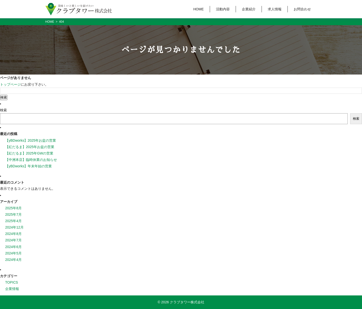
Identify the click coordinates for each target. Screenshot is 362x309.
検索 (3, 110)
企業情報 (12, 289)
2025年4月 (13, 221)
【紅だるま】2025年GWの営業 (29, 153)
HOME (198, 9)
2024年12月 (14, 227)
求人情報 (275, 9)
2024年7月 (13, 240)
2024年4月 (13, 260)
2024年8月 (13, 234)
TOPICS (11, 282)
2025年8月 (13, 208)
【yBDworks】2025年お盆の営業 (30, 140)
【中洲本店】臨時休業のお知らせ (31, 160)
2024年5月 (13, 253)
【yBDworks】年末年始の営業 (28, 166)
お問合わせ (302, 9)
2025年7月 (13, 214)
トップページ (10, 84)
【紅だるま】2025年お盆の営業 (29, 147)
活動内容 (223, 9)
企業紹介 (249, 9)
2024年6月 (13, 247)
